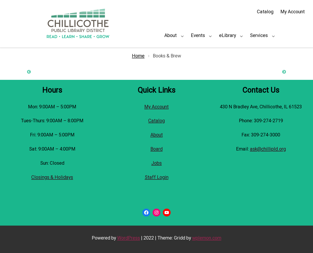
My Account (292, 11)
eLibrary (227, 35)
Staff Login (156, 177)
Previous (29, 72)
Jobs (156, 163)
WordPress (128, 238)
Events (198, 35)
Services (259, 35)
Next (284, 72)
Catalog (265, 11)
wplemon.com (206, 238)
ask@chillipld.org (268, 149)
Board (156, 149)
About (170, 35)
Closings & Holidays (52, 177)
